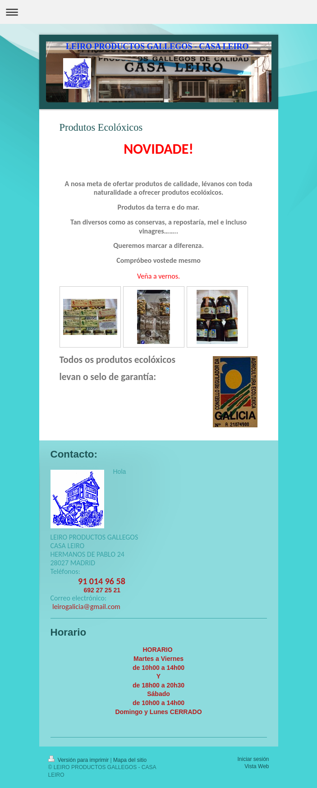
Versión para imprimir (79, 760)
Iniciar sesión (253, 759)
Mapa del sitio (130, 760)
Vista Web (256, 766)
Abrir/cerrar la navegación (158, 12)
